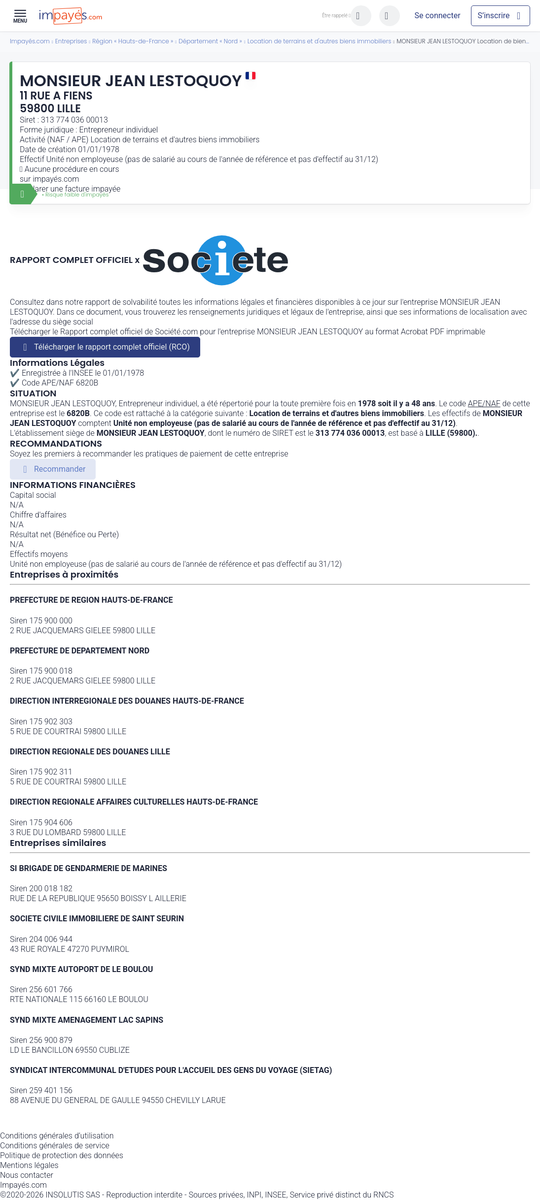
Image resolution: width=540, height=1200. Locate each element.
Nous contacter (26, 1175)
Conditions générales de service (54, 1145)
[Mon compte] (437, 16)
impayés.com (56, 179)
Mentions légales (29, 1165)
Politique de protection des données (61, 1155)
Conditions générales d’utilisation (57, 1135)
